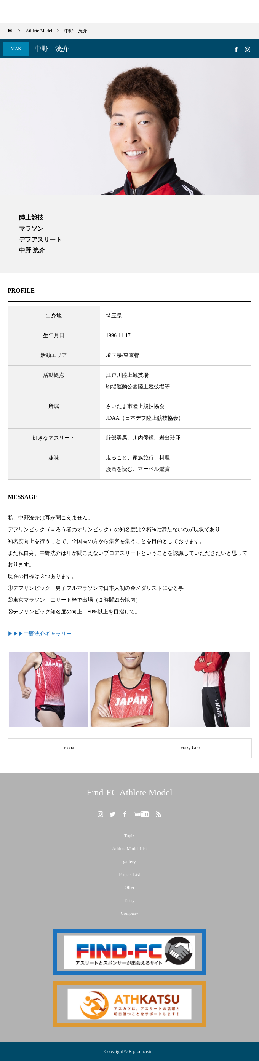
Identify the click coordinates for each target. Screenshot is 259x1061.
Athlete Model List (129, 848)
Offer (129, 887)
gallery (129, 861)
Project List (129, 874)
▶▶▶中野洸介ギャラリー (40, 634)
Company (130, 913)
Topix (129, 835)
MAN (16, 48)
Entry (130, 900)
